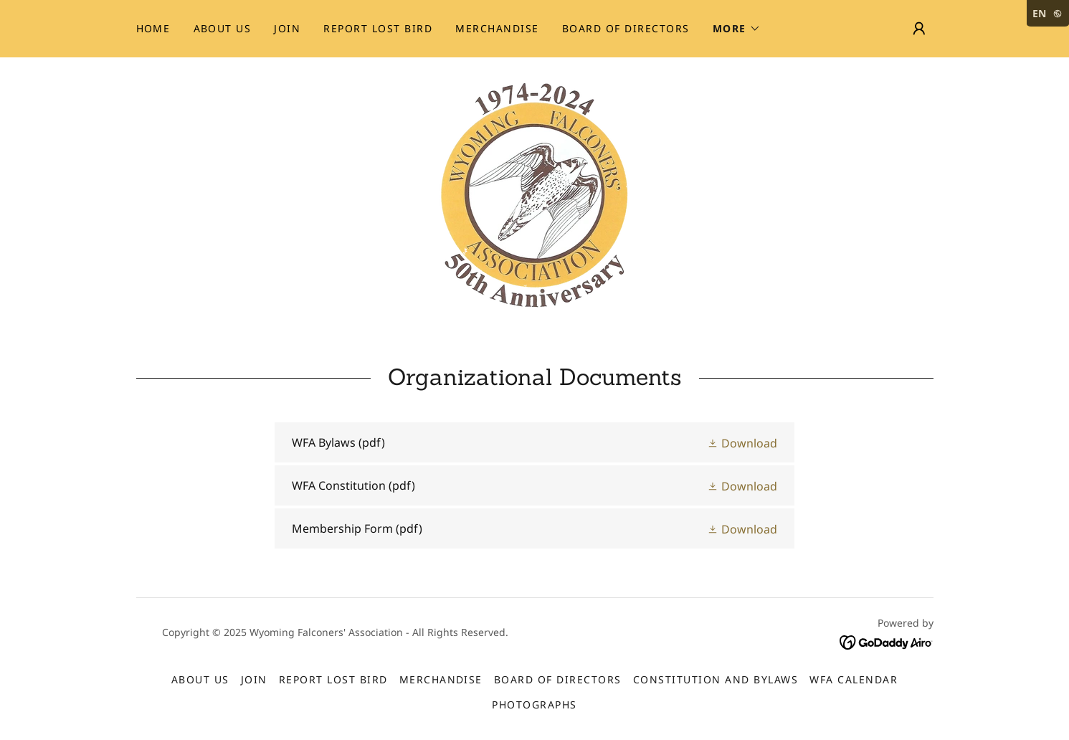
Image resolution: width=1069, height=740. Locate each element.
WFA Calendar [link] (853, 679)
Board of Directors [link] (626, 28)
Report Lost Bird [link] (377, 28)
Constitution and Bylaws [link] (715, 679)
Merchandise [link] (496, 28)
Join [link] (287, 28)
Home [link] (153, 28)
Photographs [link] (534, 704)
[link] (534, 193)
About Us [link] (223, 28)
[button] (737, 28)
